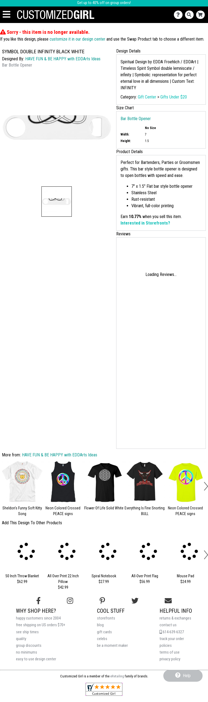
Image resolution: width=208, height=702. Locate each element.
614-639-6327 (172, 632)
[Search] (190, 15)
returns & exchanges (175, 618)
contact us (168, 625)
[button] (57, 201)
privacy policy (170, 659)
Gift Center (147, 97)
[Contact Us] (179, 15)
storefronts (106, 618)
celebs (102, 639)
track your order (172, 639)
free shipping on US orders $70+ (40, 625)
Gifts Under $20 (173, 97)
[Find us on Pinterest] (102, 601)
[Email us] (168, 601)
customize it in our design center (77, 39)
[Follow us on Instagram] (70, 601)
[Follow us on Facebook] (38, 601)
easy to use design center (36, 659)
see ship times (27, 632)
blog (100, 625)
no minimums (26, 652)
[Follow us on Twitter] (134, 601)
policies (166, 645)
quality (21, 639)
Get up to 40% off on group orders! (104, 3)
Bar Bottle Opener (136, 118)
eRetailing (117, 676)
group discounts (28, 645)
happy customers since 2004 (38, 618)
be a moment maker (112, 645)
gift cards (104, 632)
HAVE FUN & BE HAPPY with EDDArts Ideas (62, 58)
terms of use (170, 652)
